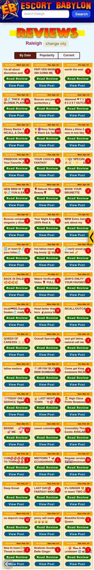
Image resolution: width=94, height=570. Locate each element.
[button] (17, 78)
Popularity (47, 55)
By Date (25, 55)
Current (68, 55)
